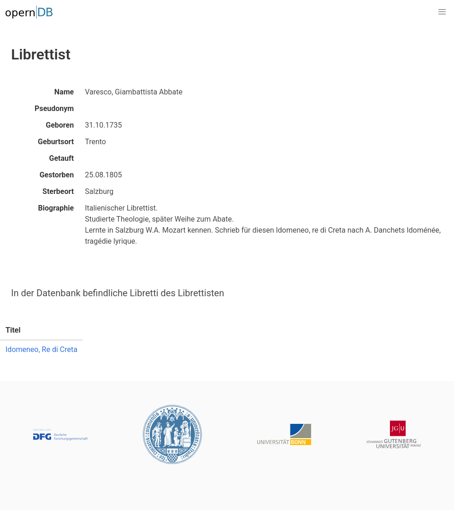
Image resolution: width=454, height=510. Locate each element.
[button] (442, 12)
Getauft (61, 158)
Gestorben (57, 174)
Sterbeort (58, 191)
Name (64, 92)
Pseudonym (54, 108)
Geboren (60, 125)
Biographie (56, 208)
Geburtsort (56, 141)
